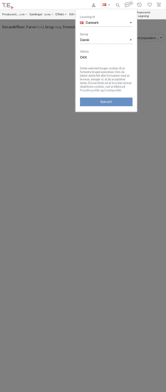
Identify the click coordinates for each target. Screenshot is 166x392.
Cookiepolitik (112, 90)
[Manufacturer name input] (10, 14)
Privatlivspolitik (90, 90)
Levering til (87, 17)
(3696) (47, 14)
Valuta (84, 51)
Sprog (84, 34)
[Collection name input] (36, 14)
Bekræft (106, 102)
